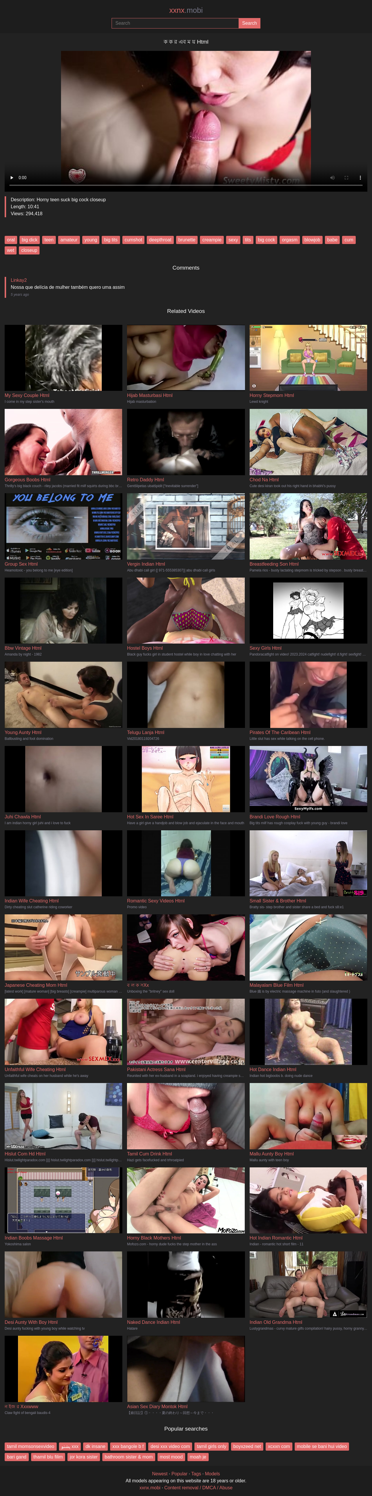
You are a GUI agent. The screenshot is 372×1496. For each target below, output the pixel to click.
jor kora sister (84, 1456)
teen (48, 239)
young (91, 239)
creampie (211, 239)
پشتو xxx (69, 1446)
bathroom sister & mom (129, 1456)
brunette (187, 239)
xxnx (186, 10)
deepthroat (160, 239)
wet (10, 250)
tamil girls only (211, 1446)
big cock (266, 239)
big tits (110, 239)
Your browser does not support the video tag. (186, 119)
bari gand (16, 1456)
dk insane (95, 1446)
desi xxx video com (170, 1446)
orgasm (289, 239)
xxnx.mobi (150, 1487)
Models (212, 1473)
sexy (233, 239)
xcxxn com (279, 1446)
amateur (69, 239)
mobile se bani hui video (322, 1446)
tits (248, 239)
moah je (198, 1456)
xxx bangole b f (128, 1446)
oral (11, 239)
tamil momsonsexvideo (30, 1446)
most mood (171, 1456)
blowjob (312, 239)
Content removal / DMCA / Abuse (198, 1487)
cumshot (133, 239)
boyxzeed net (247, 1446)
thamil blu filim (48, 1456)
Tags (196, 1473)
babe (332, 239)
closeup (29, 250)
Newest (159, 1473)
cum (348, 239)
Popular (179, 1473)
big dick (29, 239)
